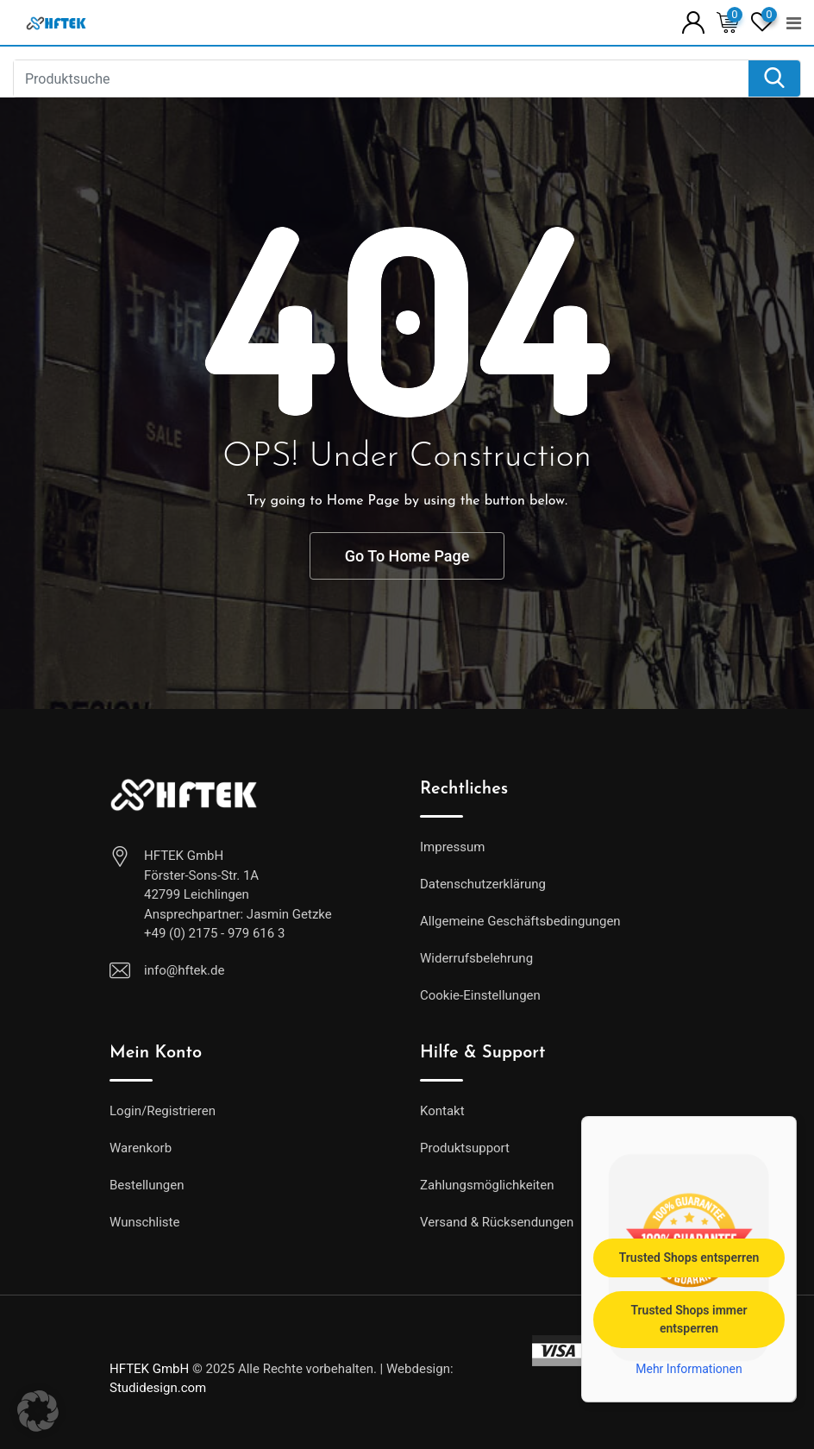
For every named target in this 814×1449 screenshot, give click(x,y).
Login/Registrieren (163, 1111)
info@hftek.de (184, 970)
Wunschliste (144, 1222)
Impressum (452, 847)
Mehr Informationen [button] (689, 1368)
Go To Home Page (407, 556)
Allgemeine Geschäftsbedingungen (520, 921)
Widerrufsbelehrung (476, 958)
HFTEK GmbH (149, 1369)
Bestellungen (147, 1185)
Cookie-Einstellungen (480, 995)
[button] (38, 1411)
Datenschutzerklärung (483, 884)
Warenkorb (141, 1148)
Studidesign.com (158, 1388)
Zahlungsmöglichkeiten (487, 1185)
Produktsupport (465, 1148)
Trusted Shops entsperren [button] (689, 1257)
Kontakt (442, 1111)
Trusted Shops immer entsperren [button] (688, 1318)
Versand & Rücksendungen (496, 1222)
